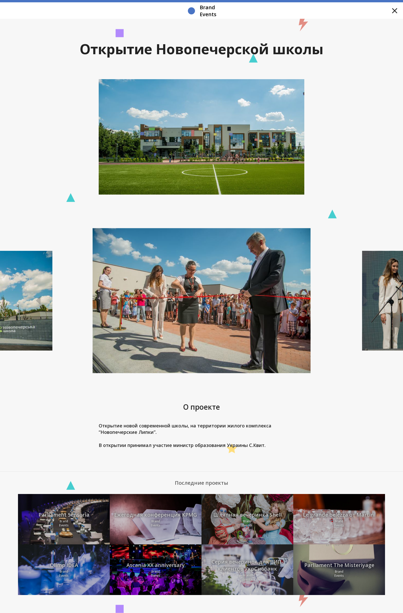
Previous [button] (38, 300)
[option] (202, 300)
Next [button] (364, 300)
